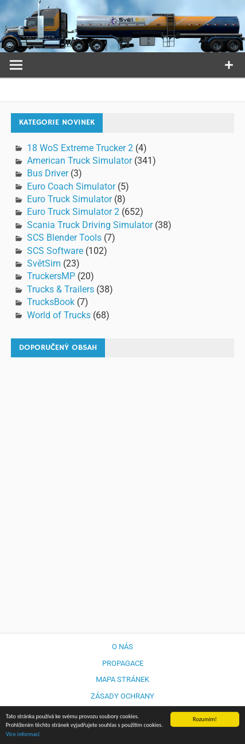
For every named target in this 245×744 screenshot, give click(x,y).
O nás (122, 646)
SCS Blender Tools (64, 237)
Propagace (122, 663)
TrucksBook (51, 301)
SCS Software (55, 250)
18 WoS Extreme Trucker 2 (80, 147)
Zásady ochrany (122, 696)
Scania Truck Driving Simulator (90, 224)
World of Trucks (59, 315)
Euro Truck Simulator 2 (73, 211)
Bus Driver (47, 173)
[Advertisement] (122, 489)
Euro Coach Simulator (71, 186)
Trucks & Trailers (60, 289)
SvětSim (44, 263)
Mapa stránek (122, 679)
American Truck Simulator (79, 160)
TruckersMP (51, 276)
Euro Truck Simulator (69, 199)
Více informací (23, 734)
